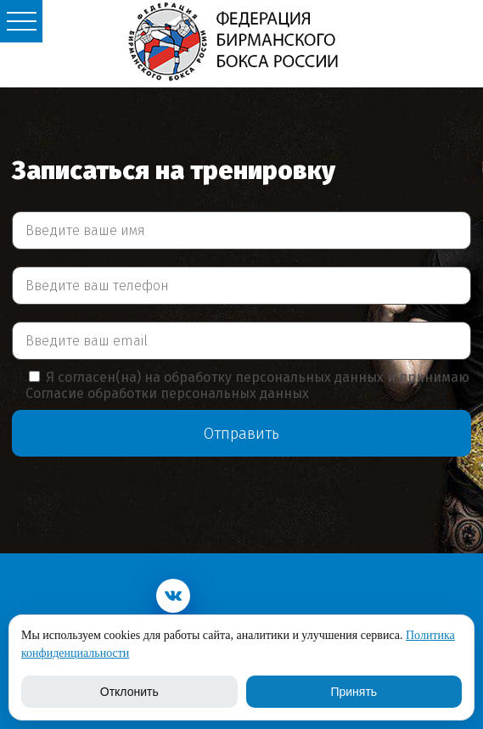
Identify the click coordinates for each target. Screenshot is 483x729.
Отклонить (129, 691)
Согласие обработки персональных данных (167, 393)
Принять (353, 691)
